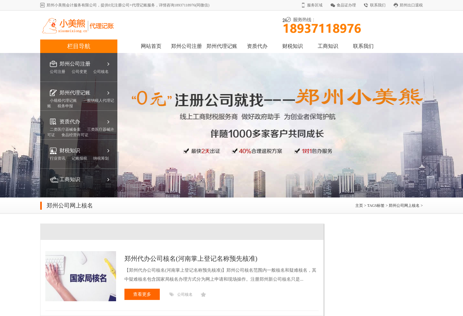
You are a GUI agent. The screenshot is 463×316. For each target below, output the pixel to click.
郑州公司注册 (186, 46)
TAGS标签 (376, 205)
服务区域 (314, 5)
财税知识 (292, 46)
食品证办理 (346, 5)
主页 (359, 205)
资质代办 (257, 46)
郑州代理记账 (221, 46)
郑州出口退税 (411, 5)
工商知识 (328, 46)
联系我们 (378, 5)
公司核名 (185, 294)
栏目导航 (78, 46)
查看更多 (142, 294)
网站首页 (151, 46)
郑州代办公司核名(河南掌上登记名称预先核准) (190, 258)
